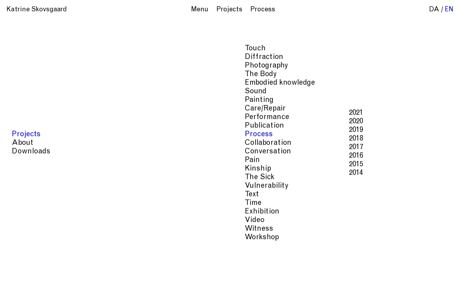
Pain (20, 160)
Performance (34, 117)
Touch (23, 48)
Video (22, 220)
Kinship (25, 169)
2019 (124, 130)
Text (19, 194)
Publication (32, 126)
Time (20, 203)
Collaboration (35, 143)
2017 (124, 147)
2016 (124, 156)
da (434, 10)
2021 (124, 113)
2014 (124, 173)
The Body (28, 74)
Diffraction (31, 57)
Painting (26, 100)
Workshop (29, 237)
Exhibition (29, 211)
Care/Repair (32, 108)
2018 (124, 138)
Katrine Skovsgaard (36, 10)
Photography (34, 65)
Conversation (35, 151)
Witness (26, 229)
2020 (124, 121)
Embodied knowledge (47, 83)
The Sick (27, 177)
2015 (124, 164)
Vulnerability (34, 186)
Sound (23, 91)
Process (26, 134)
